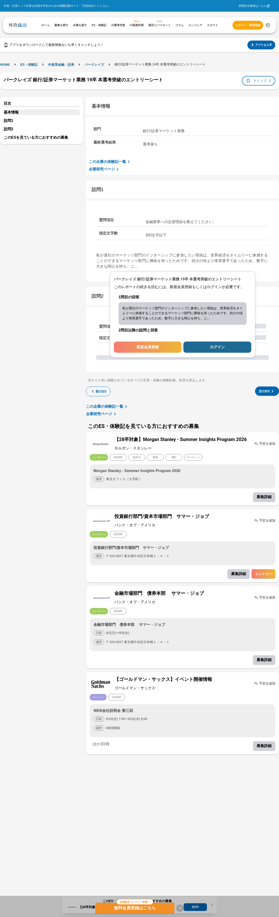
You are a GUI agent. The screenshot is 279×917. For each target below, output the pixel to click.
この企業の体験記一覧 (110, 162)
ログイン (217, 347)
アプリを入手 (261, 45)
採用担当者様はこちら (252, 5)
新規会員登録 (147, 347)
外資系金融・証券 (61, 64)
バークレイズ (94, 64)
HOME (5, 64)
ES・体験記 (29, 64)
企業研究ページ (104, 169)
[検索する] (268, 25)
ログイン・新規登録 (247, 25)
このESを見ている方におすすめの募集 (36, 137)
